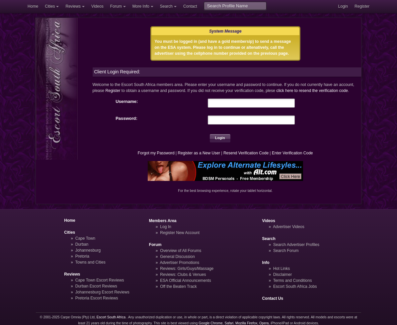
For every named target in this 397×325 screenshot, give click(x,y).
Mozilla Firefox (246, 323)
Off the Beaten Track (178, 286)
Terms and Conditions (292, 280)
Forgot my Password (156, 153)
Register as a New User (199, 153)
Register (362, 6)
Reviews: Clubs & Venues (183, 274)
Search (166, 6)
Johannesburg (88, 250)
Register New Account (179, 232)
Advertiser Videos (288, 226)
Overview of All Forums (180, 250)
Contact (190, 6)
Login (343, 6)
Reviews (73, 6)
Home (33, 6)
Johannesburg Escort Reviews (102, 292)
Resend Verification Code (246, 153)
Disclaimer (282, 274)
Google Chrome (210, 323)
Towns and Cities (90, 262)
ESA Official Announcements (185, 280)
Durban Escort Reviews (96, 286)
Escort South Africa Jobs (295, 286)
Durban (82, 244)
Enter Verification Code (292, 153)
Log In (165, 226)
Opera (264, 323)
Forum (116, 6)
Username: (127, 101)
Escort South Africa (111, 317)
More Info (140, 6)
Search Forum (286, 250)
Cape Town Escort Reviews (99, 280)
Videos (97, 6)
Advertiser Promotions (179, 262)
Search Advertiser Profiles (296, 244)
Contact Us (272, 298)
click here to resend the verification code (312, 90)
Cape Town (85, 238)
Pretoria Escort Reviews (96, 298)
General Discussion (177, 256)
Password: (126, 118)
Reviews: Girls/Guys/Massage (186, 268)
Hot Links (281, 268)
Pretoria (82, 256)
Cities (50, 6)
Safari (229, 323)
